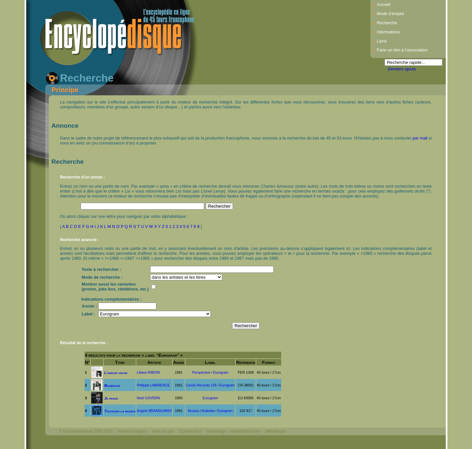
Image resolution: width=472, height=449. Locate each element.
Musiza (193, 411)
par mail (420, 138)
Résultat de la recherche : (84, 343)
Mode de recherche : (102, 277)
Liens (382, 41)
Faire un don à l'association (402, 49)
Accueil (383, 4)
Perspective (201, 372)
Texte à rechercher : (101, 269)
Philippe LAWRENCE (153, 385)
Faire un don (163, 431)
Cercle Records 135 (201, 385)
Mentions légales (132, 431)
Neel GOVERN (148, 398)
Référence (245, 362)
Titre (120, 362)
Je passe (111, 398)
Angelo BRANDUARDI (154, 411)
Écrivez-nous (190, 431)
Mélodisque (275, 431)
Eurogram (220, 372)
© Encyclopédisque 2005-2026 (86, 431)
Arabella (208, 411)
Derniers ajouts (402, 68)
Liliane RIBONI (148, 372)
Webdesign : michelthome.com (233, 431)
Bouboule (112, 385)
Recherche (387, 22)
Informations (388, 31)
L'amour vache (116, 372)
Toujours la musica (119, 411)
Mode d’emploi (390, 13)
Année (179, 362)
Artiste (154, 362)
